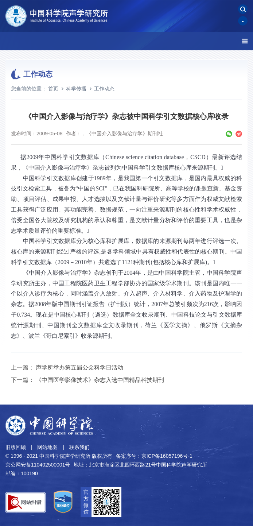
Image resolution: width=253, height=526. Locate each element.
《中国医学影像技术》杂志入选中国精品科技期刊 (100, 380)
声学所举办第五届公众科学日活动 (79, 367)
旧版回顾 (15, 447)
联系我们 (79, 447)
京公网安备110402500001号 (37, 465)
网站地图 (47, 447)
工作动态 (104, 89)
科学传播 (76, 89)
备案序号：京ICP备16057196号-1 (154, 456)
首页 (53, 89)
